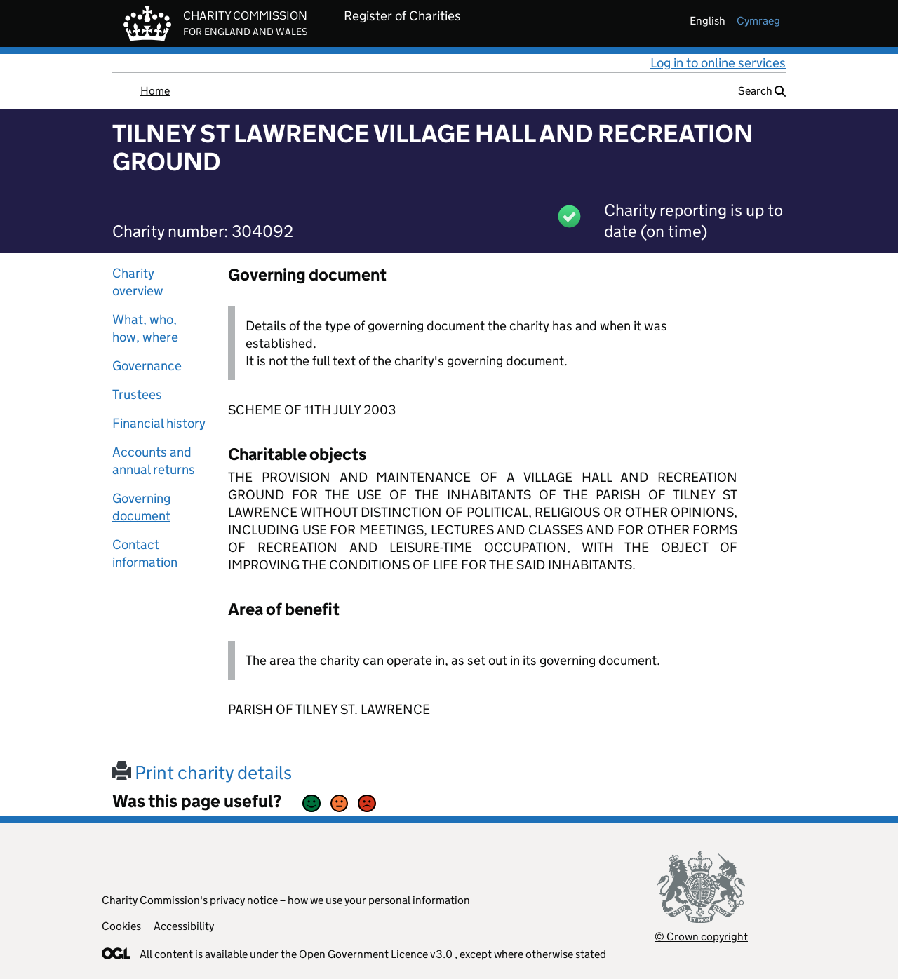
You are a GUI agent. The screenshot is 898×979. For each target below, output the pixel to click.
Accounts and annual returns (153, 461)
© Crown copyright (701, 936)
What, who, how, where (145, 328)
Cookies (121, 926)
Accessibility (184, 926)
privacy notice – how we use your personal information (340, 900)
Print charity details (202, 772)
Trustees (137, 394)
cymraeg (758, 20)
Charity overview (137, 282)
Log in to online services (718, 63)
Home (155, 90)
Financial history (159, 423)
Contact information (144, 553)
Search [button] (762, 90)
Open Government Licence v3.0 (376, 954)
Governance (147, 366)
